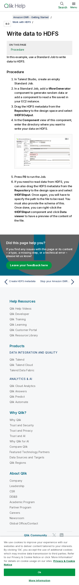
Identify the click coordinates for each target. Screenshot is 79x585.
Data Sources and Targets (27, 457)
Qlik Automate (19, 402)
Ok (39, 572)
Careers (15, 512)
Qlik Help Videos (21, 308)
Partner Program (20, 507)
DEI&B (13, 496)
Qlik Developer (19, 314)
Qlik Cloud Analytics (22, 386)
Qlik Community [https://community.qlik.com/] (35, 535)
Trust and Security (22, 425)
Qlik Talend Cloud (21, 365)
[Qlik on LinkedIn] (61, 535)
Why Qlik (15, 420)
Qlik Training (18, 319)
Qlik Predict (17, 396)
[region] (39, 560)
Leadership (17, 486)
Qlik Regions (18, 462)
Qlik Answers (18, 391)
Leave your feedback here (29, 265)
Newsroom (17, 518)
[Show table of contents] (8, 17)
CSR (12, 491)
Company (16, 480)
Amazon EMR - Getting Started (31, 17)
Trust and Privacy (21, 430)
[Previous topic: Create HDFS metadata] (21, 281)
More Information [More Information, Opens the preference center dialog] (39, 580)
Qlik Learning (18, 324)
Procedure (17, 49)
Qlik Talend (17, 359)
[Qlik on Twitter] (54, 535)
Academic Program (22, 502)
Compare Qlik (19, 446)
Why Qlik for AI (19, 441)
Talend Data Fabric (22, 370)
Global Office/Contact (24, 523)
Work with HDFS (21, 21)
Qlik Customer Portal (23, 330)
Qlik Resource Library (24, 335)
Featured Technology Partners (30, 452)
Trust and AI (17, 436)
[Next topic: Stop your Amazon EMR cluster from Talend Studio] (58, 281)
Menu (73, 7)
